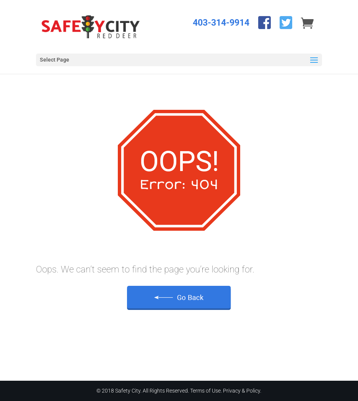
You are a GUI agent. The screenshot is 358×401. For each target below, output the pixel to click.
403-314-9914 (221, 22)
